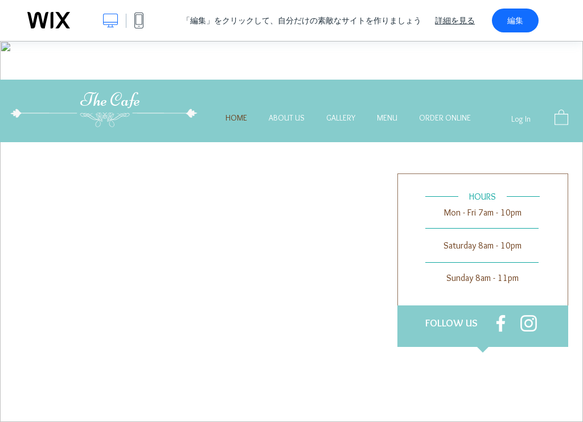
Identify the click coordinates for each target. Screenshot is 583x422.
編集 (515, 20)
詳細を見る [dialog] (455, 20)
